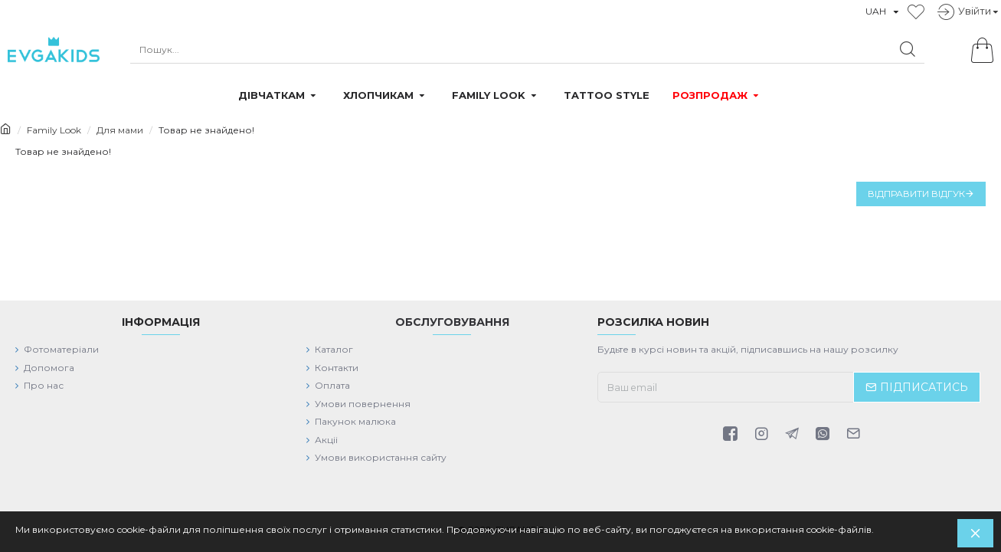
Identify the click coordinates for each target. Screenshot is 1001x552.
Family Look (54, 130)
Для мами (120, 130)
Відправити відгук (916, 193)
